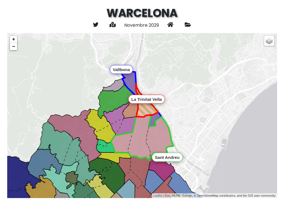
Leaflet (158, 195)
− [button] (13, 46)
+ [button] (13, 39)
